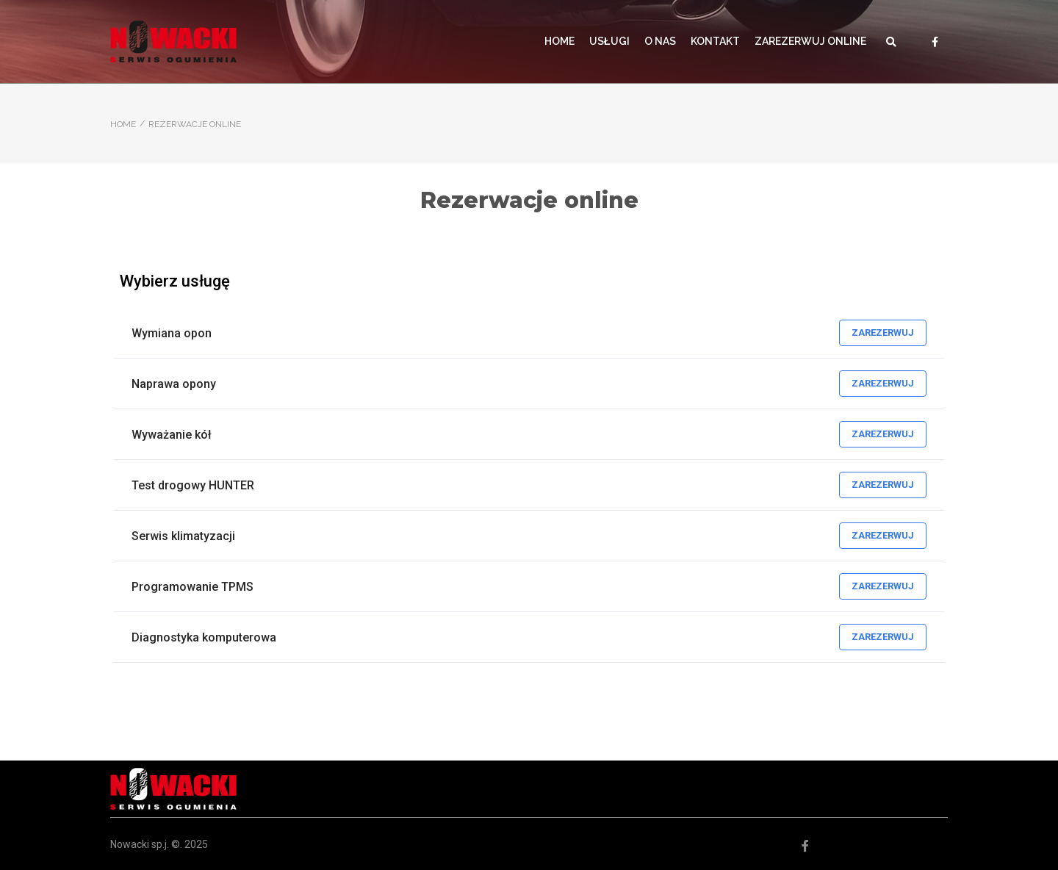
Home (123, 124)
